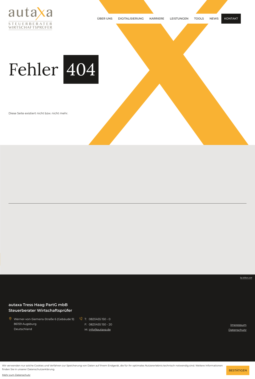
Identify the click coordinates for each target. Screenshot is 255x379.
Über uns (104, 18)
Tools (199, 18)
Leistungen (179, 18)
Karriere (156, 18)
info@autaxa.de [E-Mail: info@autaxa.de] (100, 329)
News (213, 18)
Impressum (238, 325)
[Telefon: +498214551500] (99, 319)
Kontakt (231, 18)
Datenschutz (237, 330)
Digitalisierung (131, 18)
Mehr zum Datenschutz (16, 375)
